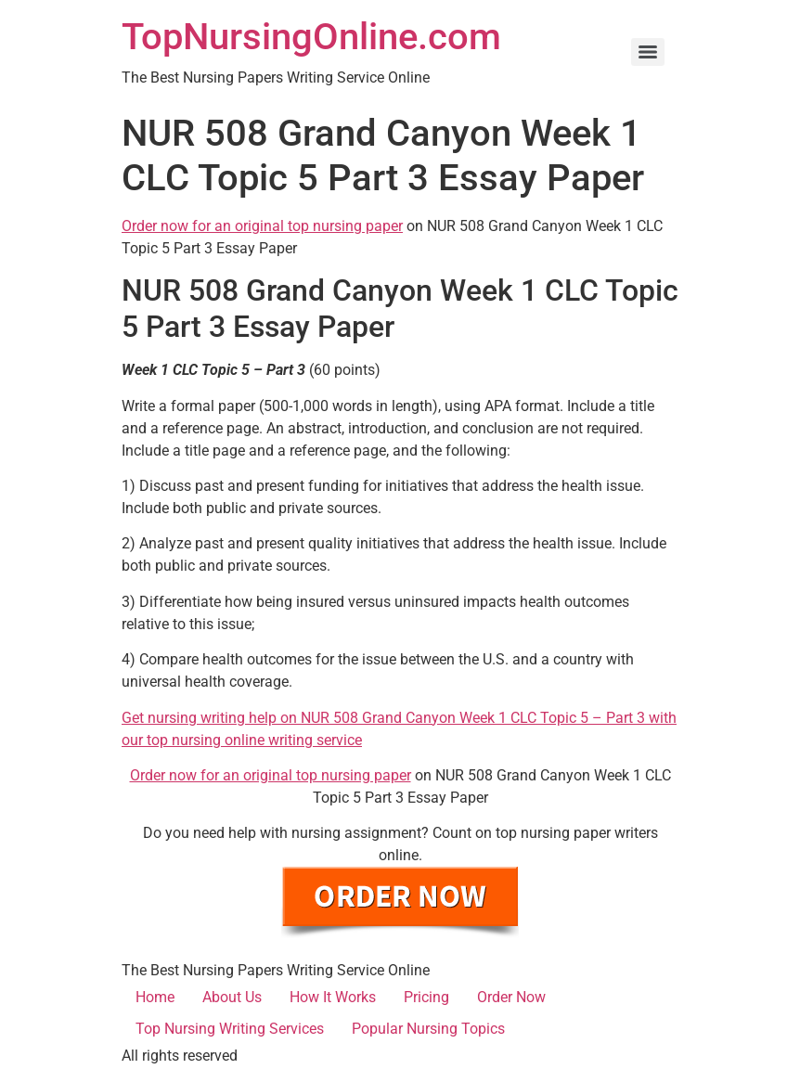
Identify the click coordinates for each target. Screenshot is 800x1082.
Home (154, 997)
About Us (232, 997)
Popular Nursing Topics (428, 1028)
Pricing (426, 997)
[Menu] (648, 52)
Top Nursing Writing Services (229, 1028)
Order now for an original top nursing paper (262, 226)
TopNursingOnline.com (311, 36)
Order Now (511, 997)
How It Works (333, 997)
